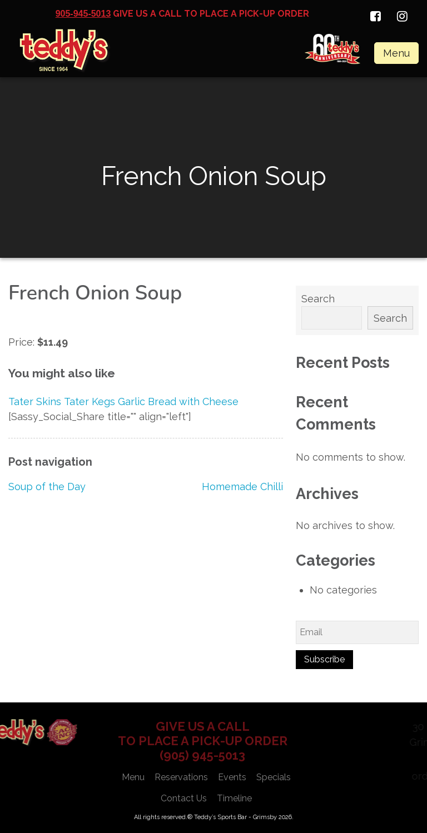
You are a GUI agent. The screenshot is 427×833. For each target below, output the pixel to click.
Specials (273, 777)
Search (318, 299)
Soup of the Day (47, 486)
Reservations (181, 777)
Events (232, 777)
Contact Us (184, 798)
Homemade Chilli (242, 486)
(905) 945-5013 (202, 755)
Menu (396, 53)
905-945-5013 (83, 13)
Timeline (234, 798)
